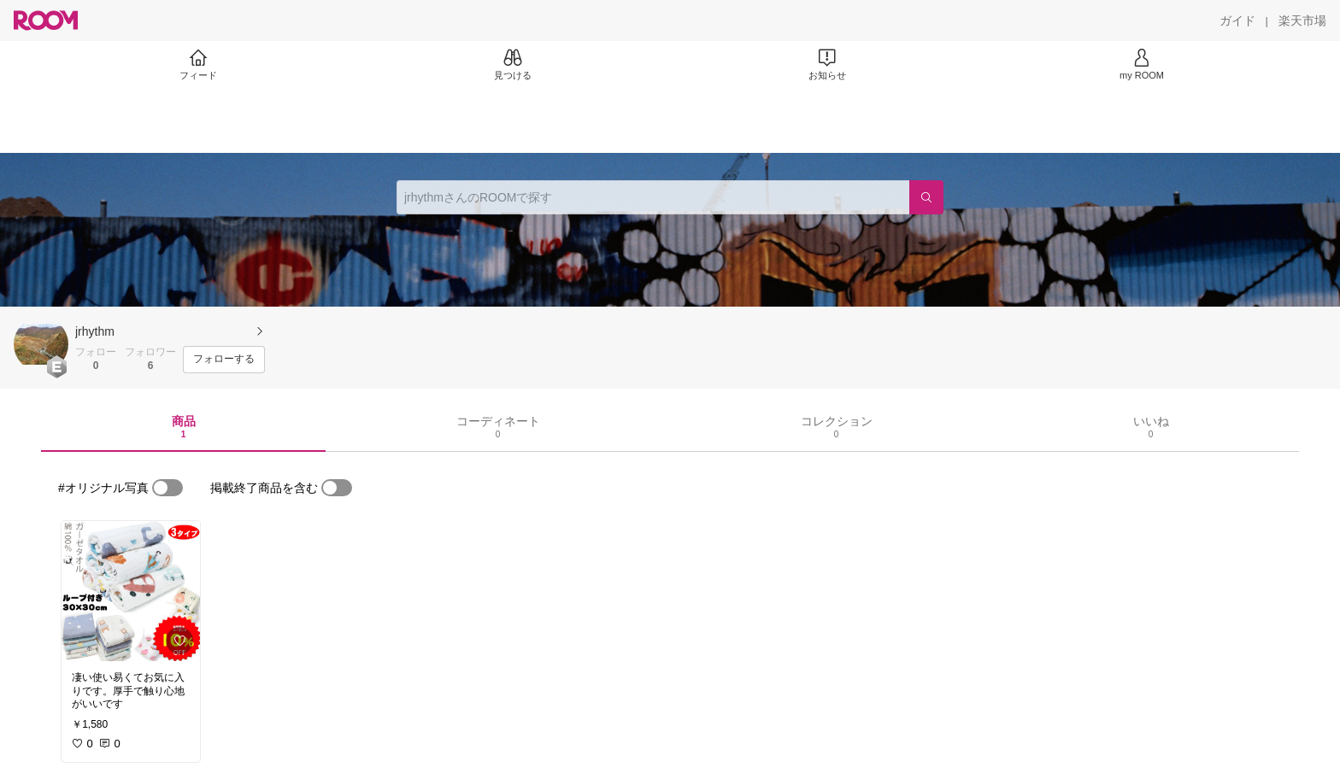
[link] (131, 591)
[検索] (926, 197)
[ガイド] (1237, 20)
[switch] (167, 487)
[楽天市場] (1302, 20)
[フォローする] (224, 359)
